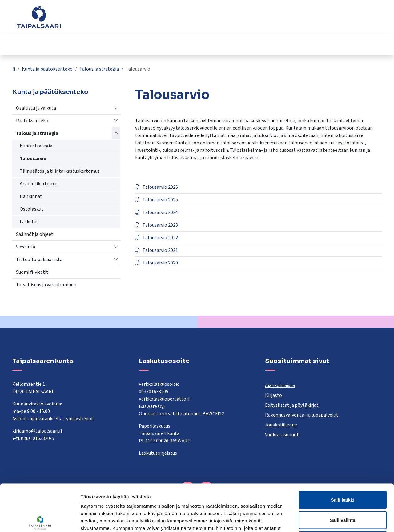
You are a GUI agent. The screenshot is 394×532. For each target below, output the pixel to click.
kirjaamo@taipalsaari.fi (37, 431)
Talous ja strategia (99, 69)
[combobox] (167, 20)
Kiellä (342, 491)
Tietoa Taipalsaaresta (39, 259)
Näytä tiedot (329, 519)
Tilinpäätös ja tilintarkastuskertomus (60, 171)
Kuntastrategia (36, 146)
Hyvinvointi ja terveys (158, 44)
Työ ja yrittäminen (346, 44)
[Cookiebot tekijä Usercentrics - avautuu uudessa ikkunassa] (40, 520)
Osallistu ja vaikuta (36, 108)
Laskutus (29, 221)
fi (13, 69)
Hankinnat (31, 196)
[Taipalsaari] (38, 17)
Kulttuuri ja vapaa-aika (225, 44)
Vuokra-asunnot (282, 434)
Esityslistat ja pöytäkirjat (292, 405)
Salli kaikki (343, 451)
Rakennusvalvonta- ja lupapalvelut (301, 415)
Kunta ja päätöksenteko (285, 44)
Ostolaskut (31, 209)
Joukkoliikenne (281, 424)
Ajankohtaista (280, 385)
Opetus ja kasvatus (98, 44)
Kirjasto (273, 395)
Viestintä (25, 247)
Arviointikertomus (39, 183)
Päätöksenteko (32, 120)
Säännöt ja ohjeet (34, 234)
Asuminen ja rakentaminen (32, 44)
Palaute (278, 20)
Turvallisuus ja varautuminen (46, 284)
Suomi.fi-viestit (32, 272)
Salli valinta (343, 471)
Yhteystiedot (308, 20)
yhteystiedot (79, 418)
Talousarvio (33, 158)
